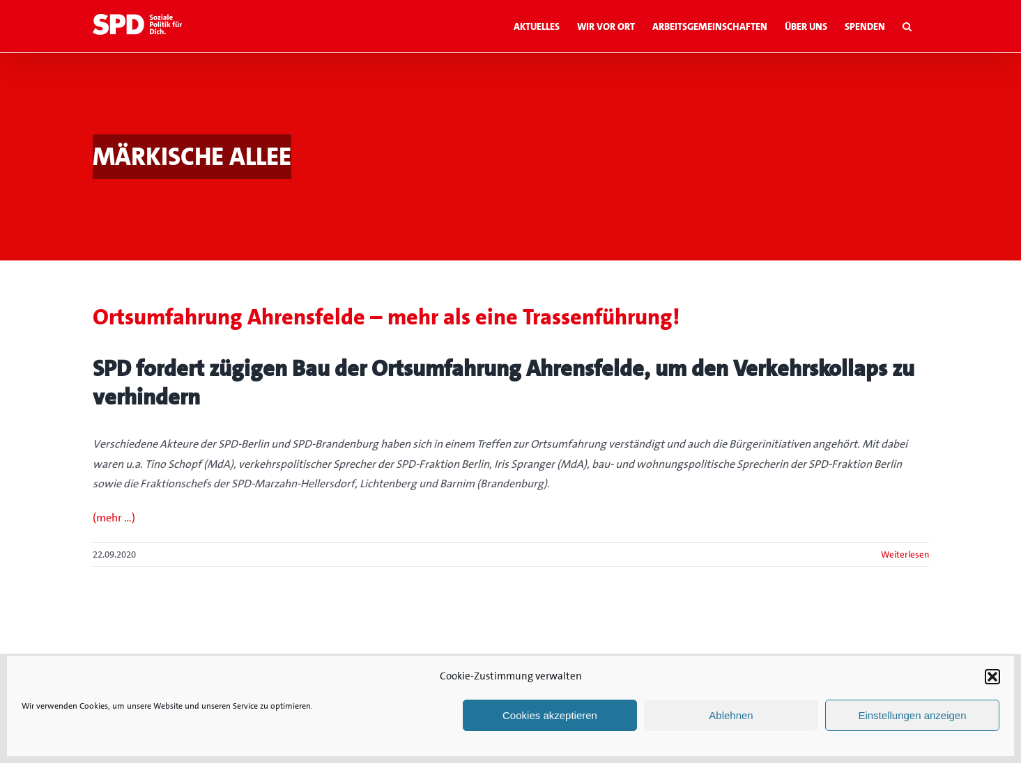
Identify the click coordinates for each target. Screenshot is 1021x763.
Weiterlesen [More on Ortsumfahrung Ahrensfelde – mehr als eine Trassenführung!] (905, 554)
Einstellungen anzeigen (912, 715)
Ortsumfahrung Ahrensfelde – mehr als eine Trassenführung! (386, 317)
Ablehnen (731, 715)
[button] (992, 677)
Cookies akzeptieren (549, 715)
